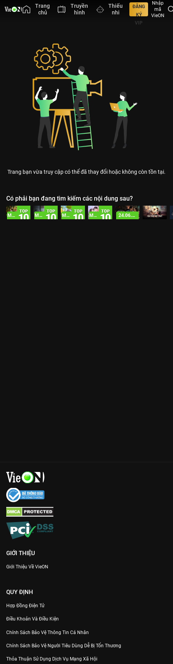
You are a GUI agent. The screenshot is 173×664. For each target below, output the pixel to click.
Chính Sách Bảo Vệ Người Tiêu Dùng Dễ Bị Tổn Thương (63, 645)
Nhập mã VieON (157, 9)
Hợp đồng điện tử (25, 605)
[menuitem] (36, 9)
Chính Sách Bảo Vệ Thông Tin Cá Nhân (47, 632)
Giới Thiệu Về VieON (27, 567)
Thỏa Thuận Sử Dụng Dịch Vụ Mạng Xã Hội (51, 659)
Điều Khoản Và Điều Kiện (32, 619)
